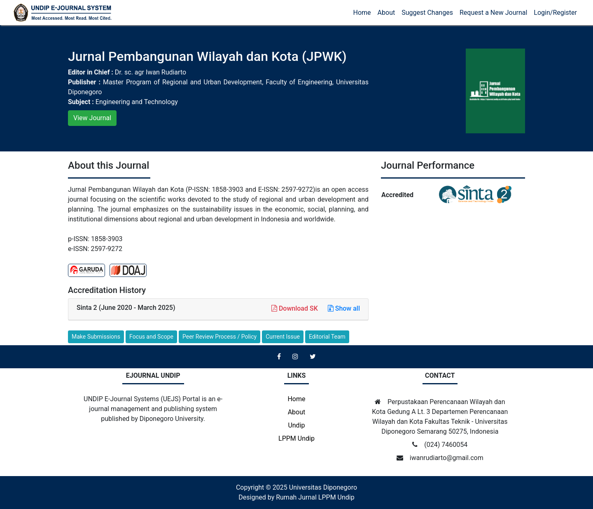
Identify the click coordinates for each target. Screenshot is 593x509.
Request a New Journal (493, 12)
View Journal (92, 118)
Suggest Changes (427, 12)
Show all (344, 308)
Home (362, 12)
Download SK (295, 308)
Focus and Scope (151, 336)
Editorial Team (327, 336)
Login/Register (555, 12)
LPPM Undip (296, 438)
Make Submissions (96, 336)
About (386, 12)
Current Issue (283, 336)
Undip (296, 425)
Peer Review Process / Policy (219, 336)
